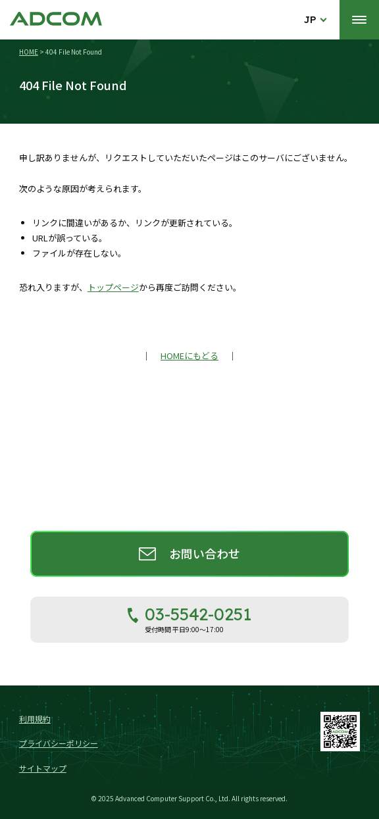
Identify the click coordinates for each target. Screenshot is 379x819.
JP (310, 19)
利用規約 (35, 718)
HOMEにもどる (189, 355)
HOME (28, 52)
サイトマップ (42, 768)
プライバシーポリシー (58, 743)
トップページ (113, 287)
